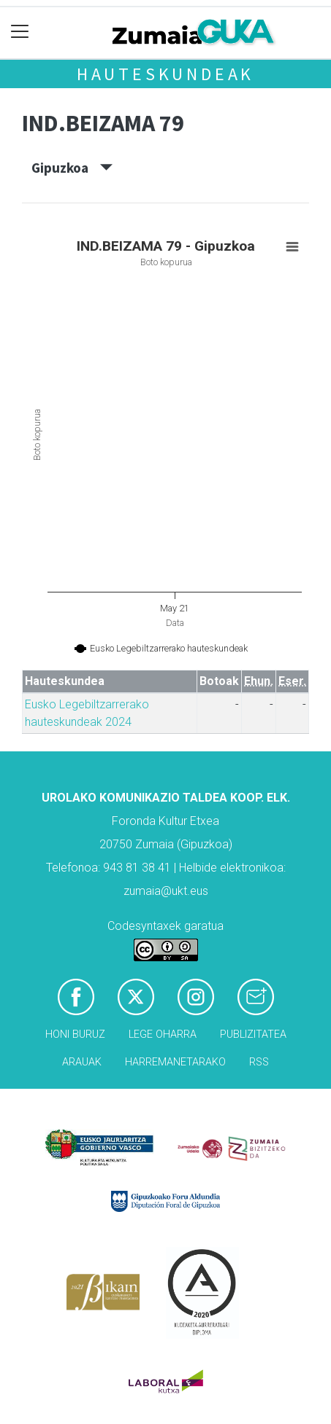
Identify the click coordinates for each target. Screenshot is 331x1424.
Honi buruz (75, 1034)
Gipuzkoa (72, 167)
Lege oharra (163, 1034)
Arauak (82, 1062)
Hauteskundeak (165, 74)
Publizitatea (253, 1034)
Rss (259, 1062)
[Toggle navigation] (20, 31)
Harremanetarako (175, 1062)
